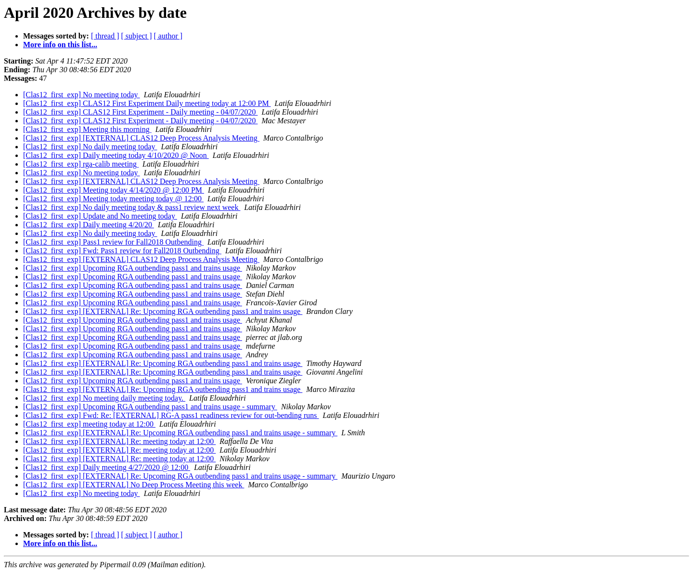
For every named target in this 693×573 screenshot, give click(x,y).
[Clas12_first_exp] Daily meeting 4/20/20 (88, 225)
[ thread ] (105, 36)
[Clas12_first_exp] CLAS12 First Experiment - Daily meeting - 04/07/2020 (140, 112)
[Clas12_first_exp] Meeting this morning (87, 129)
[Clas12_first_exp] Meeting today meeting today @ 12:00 (113, 199)
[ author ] (168, 36)
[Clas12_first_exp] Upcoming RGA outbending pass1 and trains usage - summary (150, 407)
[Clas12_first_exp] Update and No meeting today (100, 216)
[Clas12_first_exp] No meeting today (81, 95)
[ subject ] (136, 36)
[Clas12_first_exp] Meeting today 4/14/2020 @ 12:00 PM (113, 190)
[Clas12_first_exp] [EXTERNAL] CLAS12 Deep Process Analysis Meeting (141, 138)
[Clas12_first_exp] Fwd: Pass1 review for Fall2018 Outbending (122, 251)
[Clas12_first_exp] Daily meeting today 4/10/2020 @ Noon (116, 155)
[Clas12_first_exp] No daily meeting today (90, 147)
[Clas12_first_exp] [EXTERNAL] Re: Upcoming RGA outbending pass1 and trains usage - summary (180, 433)
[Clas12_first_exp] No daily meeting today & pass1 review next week (131, 207)
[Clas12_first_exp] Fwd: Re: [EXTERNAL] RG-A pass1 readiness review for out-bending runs (171, 415)
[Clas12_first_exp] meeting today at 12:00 (89, 424)
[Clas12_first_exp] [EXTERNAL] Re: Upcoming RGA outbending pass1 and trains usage (162, 311)
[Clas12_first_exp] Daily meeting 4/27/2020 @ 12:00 (106, 467)
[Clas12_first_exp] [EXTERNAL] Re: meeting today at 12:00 (119, 441)
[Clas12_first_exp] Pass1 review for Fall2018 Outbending (113, 242)
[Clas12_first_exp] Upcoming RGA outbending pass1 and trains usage (132, 268)
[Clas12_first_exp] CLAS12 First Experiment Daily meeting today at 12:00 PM (147, 103)
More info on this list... (60, 44)
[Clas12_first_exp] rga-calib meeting (81, 164)
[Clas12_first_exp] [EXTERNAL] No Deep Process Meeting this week (133, 485)
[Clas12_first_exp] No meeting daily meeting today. (104, 398)
